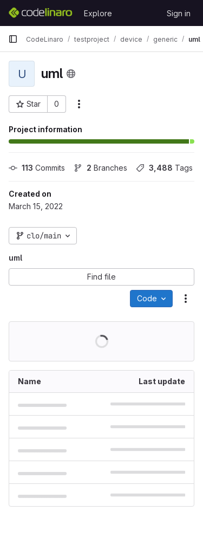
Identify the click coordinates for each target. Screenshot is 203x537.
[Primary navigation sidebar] (13, 39)
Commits (37, 167)
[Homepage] (40, 13)
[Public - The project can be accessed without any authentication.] (71, 73)
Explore (98, 13)
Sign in (179, 13)
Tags (164, 167)
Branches (100, 167)
